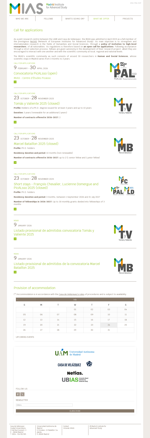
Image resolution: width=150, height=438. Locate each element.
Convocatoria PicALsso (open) (35, 73)
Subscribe (75, 411)
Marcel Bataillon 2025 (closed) (36, 144)
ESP (139, 3)
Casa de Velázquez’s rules (71, 294)
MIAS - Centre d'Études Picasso (32, 78)
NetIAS (33, 41)
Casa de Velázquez (17, 426)
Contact (66, 426)
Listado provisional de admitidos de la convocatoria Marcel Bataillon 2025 (57, 266)
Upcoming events (25, 337)
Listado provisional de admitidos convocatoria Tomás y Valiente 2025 (54, 232)
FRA (135, 3)
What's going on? (74, 18)
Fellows (48, 18)
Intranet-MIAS (68, 428)
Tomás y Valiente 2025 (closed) (37, 103)
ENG (132, 3)
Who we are (22, 18)
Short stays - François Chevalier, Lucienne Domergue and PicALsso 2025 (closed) (56, 186)
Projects (128, 18)
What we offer (101, 18)
